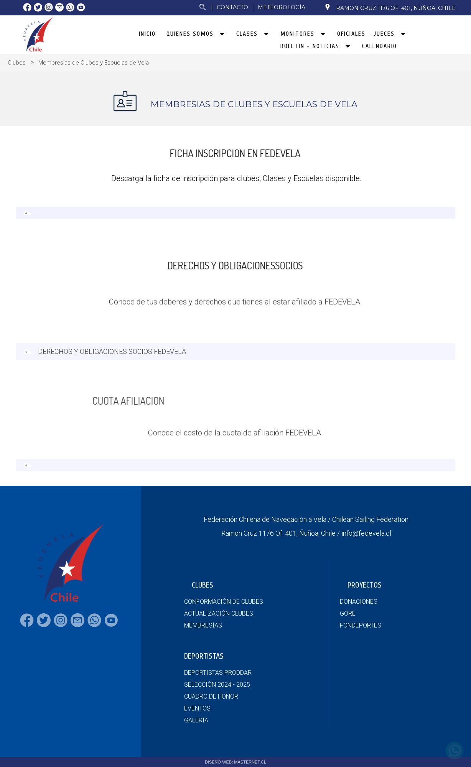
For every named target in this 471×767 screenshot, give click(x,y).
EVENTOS (197, 708)
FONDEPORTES (360, 625)
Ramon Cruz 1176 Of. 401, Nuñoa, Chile (390, 8)
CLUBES (202, 585)
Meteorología (281, 7)
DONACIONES (358, 601)
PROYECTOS (364, 585)
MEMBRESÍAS (203, 625)
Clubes (17, 62)
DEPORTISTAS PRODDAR (218, 672)
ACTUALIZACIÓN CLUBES (218, 613)
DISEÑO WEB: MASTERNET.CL (235, 762)
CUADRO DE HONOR (211, 696)
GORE (348, 613)
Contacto (232, 7)
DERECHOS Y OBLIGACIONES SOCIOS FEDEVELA (112, 358)
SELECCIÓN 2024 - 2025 (217, 684)
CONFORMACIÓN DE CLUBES (223, 601)
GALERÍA (196, 720)
